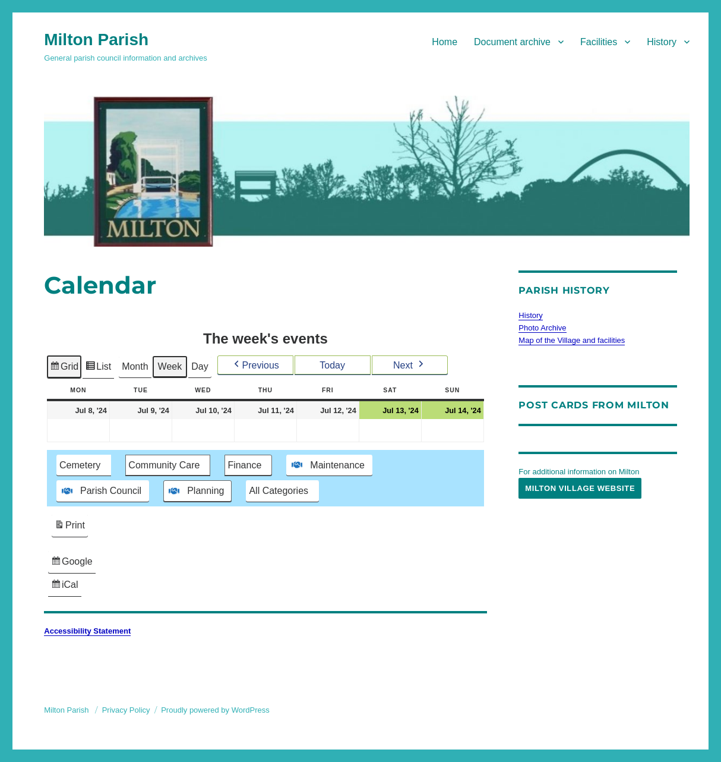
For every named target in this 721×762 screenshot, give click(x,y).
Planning (195, 490)
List (99, 368)
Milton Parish (96, 39)
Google (71, 563)
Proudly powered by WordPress (215, 710)
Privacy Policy (126, 710)
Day (199, 366)
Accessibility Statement (87, 630)
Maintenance (327, 464)
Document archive (512, 42)
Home (444, 42)
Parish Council (100, 490)
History (661, 42)
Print (69, 527)
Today (333, 365)
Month (135, 366)
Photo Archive (542, 327)
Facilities (598, 42)
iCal (65, 586)
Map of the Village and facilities (571, 340)
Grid (63, 368)
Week (170, 366)
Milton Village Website (580, 488)
